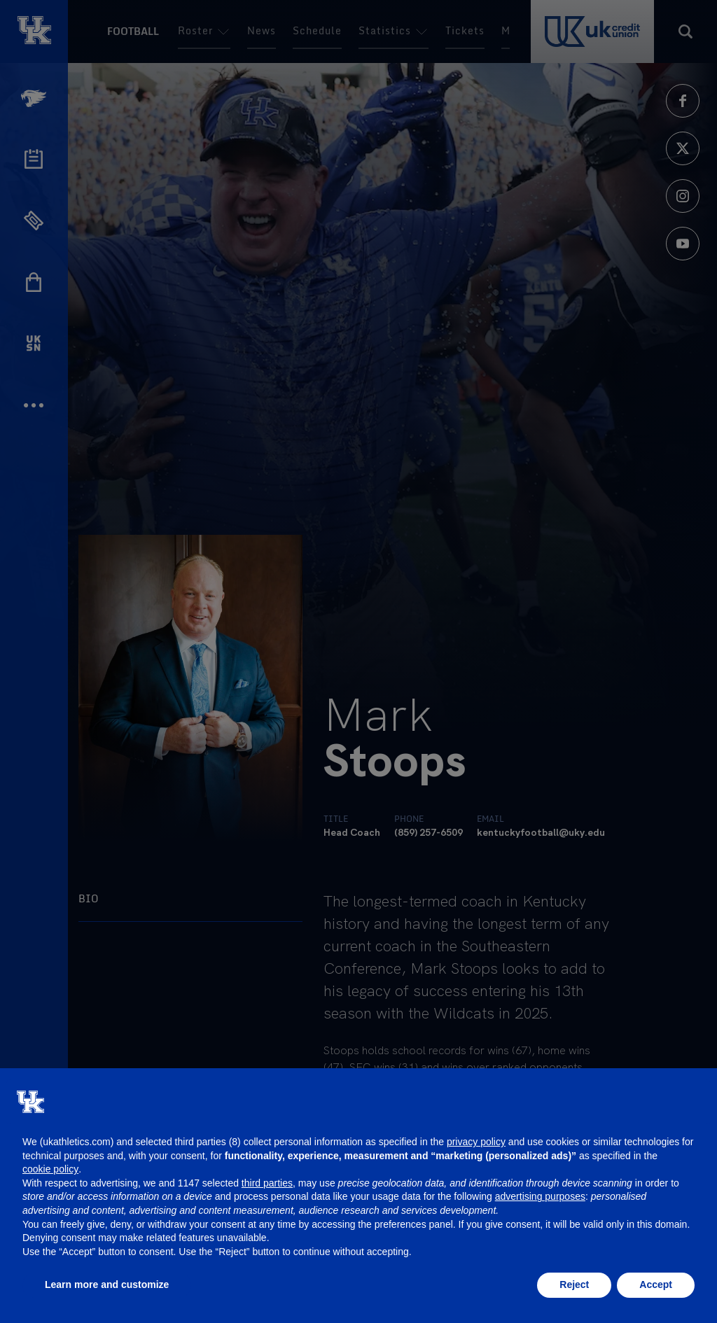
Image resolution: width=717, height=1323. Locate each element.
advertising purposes (540, 1196)
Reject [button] (574, 1284)
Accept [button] (655, 1284)
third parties (267, 1183)
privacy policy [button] (476, 1141)
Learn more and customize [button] (107, 1284)
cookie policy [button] (50, 1169)
